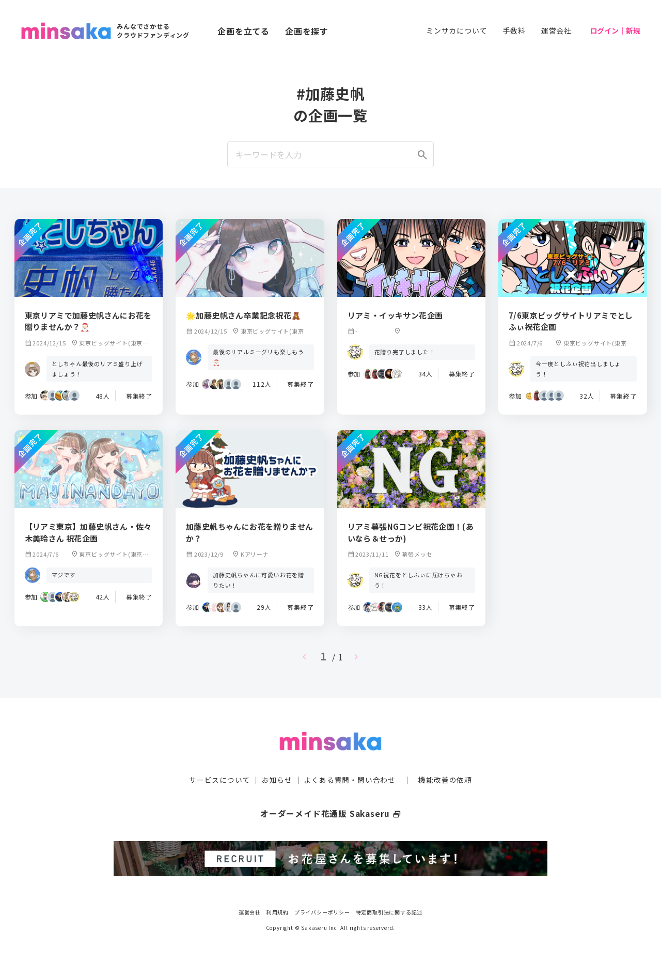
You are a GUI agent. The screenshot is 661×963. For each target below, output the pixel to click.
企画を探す (306, 31)
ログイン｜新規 (615, 30)
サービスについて (219, 779)
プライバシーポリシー (322, 911)
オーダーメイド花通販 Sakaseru (331, 813)
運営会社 (556, 30)
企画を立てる (243, 31)
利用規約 (277, 911)
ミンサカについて (456, 30)
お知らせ (277, 779)
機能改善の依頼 (445, 779)
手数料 (513, 30)
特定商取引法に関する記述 (389, 911)
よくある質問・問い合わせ (350, 779)
